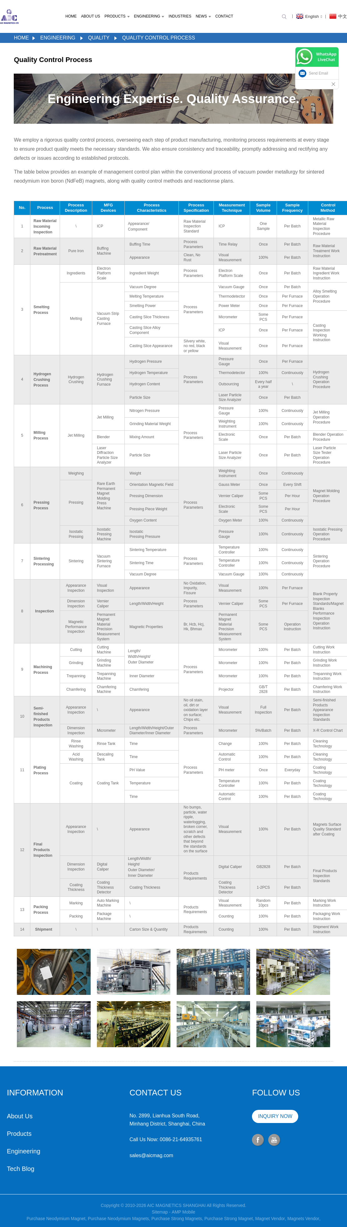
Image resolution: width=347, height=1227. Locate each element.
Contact (224, 16)
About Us (90, 16)
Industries (179, 16)
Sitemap (160, 1221)
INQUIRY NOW (243, 1116)
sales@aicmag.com (120, 1155)
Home (71, 16)
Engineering (149, 16)
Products (116, 16)
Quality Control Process (158, 37)
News (203, 16)
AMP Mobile (183, 1221)
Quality (98, 37)
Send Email (318, 73)
